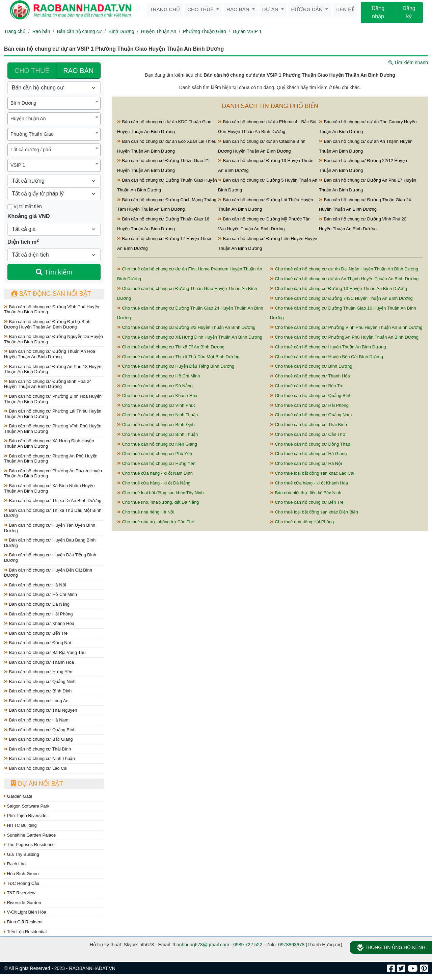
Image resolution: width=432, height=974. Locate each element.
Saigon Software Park (26, 806)
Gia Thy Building (21, 854)
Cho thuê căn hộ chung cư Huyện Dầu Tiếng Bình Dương (175, 366)
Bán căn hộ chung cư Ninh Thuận (39, 758)
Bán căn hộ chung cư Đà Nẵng (37, 604)
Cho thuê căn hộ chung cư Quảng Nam (311, 414)
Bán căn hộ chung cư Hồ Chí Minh (40, 594)
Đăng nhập (378, 12)
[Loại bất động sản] (54, 87)
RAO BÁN (78, 70)
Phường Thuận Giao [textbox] (32, 134)
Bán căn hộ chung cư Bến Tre (36, 633)
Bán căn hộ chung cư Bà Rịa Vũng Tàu (45, 652)
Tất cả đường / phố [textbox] (30, 149)
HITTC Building (20, 825)
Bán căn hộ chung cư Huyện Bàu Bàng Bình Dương (50, 542)
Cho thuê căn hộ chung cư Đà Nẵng (155, 385)
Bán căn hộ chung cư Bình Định (38, 690)
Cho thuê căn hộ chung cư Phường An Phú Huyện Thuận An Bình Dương (344, 337)
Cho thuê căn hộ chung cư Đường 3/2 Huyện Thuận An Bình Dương (186, 327)
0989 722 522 (247, 944)
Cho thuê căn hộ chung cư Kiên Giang (157, 444)
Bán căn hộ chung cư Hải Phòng (38, 613)
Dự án (271, 9)
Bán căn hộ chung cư (79, 31)
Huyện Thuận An (158, 31)
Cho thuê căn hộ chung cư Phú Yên (154, 453)
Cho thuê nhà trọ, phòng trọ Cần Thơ (155, 521)
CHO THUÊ (32, 70)
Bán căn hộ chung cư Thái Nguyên (40, 710)
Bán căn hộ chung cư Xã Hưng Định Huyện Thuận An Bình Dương (49, 443)
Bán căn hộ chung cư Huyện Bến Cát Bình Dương (48, 573)
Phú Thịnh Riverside (25, 815)
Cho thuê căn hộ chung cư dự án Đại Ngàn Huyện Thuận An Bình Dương (344, 268)
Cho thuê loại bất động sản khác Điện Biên (314, 512)
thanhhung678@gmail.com (200, 944)
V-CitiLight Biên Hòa (25, 912)
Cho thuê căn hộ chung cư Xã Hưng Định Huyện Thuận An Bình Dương (189, 337)
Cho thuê (201, 9)
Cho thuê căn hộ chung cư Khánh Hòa (157, 395)
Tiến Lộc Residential (25, 931)
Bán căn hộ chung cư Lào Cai (36, 768)
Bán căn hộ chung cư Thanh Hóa (39, 662)
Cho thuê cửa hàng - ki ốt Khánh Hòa (309, 482)
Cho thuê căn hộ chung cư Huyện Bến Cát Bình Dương (326, 356)
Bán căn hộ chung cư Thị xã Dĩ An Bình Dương (52, 500)
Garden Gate (18, 796)
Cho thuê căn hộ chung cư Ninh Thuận (157, 414)
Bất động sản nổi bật (51, 293)
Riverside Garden (22, 902)
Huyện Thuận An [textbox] (28, 118)
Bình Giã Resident (23, 921)
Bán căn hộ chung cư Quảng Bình (40, 729)
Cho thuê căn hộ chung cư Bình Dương (311, 366)
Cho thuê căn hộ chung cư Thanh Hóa (310, 375)
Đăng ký (408, 12)
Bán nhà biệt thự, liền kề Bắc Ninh (305, 492)
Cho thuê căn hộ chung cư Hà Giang (308, 453)
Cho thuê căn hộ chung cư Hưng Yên (156, 463)
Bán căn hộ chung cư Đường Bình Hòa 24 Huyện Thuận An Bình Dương (48, 384)
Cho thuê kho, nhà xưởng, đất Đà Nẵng (158, 502)
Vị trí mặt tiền (24, 206)
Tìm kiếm (54, 272)
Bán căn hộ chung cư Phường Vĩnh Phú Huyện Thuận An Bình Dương (52, 428)
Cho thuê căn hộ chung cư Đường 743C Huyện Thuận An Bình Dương (341, 298)
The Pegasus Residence (29, 844)
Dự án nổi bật (37, 783)
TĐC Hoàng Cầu (21, 883)
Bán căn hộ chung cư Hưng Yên (38, 671)
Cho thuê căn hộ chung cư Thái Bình (308, 424)
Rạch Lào (15, 863)
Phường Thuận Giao (204, 31)
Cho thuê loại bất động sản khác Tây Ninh (160, 492)
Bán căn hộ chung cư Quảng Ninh (40, 681)
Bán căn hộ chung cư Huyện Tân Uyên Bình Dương (49, 528)
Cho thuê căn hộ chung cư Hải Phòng (309, 405)
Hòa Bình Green (21, 873)
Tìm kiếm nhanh (408, 62)
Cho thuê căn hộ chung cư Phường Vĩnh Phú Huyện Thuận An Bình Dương (346, 327)
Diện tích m (23, 241)
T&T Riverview (19, 892)
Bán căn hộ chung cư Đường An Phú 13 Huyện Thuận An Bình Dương (52, 369)
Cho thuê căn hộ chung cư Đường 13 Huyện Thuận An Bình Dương (338, 288)
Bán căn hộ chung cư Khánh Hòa (39, 623)
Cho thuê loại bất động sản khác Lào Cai (312, 473)
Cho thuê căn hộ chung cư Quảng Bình (311, 395)
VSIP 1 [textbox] (17, 165)
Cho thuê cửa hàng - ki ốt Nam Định (155, 473)
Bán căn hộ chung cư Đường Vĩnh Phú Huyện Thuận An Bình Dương (51, 309)
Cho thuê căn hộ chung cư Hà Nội (306, 463)
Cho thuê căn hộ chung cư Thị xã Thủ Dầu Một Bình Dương (178, 356)
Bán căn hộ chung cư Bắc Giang (38, 739)
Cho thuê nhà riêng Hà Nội (145, 512)
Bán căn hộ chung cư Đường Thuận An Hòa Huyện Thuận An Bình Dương (49, 354)
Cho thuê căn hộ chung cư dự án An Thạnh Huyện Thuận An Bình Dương (344, 278)
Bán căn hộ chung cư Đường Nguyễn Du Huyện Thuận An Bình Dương (53, 339)
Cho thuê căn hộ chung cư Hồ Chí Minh (158, 375)
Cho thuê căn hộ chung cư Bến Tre (307, 385)
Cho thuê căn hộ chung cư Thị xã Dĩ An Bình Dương (170, 346)
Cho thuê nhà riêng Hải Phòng (302, 521)
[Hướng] (54, 181)
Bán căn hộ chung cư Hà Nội (35, 584)
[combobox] (54, 103)
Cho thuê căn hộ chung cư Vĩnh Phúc (156, 405)
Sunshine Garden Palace (30, 835)
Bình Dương (121, 31)
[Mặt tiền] (9, 206)
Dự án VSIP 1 (247, 31)
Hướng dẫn (307, 9)
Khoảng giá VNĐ (28, 216)
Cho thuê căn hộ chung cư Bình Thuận (157, 434)
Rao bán (238, 9)
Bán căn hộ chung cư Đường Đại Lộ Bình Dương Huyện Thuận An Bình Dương (47, 324)
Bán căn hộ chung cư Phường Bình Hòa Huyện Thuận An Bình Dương (53, 399)
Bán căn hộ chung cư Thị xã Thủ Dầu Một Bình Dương (52, 513)
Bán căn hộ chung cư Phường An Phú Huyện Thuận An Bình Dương (51, 458)
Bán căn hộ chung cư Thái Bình (37, 749)
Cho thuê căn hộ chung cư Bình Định (156, 424)
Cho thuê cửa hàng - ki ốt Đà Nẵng (153, 482)
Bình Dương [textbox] (23, 103)
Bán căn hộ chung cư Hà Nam (36, 719)
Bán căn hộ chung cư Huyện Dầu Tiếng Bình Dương (50, 557)
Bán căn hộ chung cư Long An (36, 700)
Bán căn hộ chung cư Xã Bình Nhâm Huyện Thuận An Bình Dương (49, 488)
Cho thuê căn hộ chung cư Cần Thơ (307, 434)
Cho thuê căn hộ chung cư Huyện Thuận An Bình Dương (328, 346)
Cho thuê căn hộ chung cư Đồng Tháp (310, 444)
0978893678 (291, 944)
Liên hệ (344, 9)
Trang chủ (165, 9)
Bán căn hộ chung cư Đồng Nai (37, 642)
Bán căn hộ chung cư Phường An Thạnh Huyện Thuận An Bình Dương (53, 473)
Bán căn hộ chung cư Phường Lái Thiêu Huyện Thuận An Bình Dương (52, 414)
